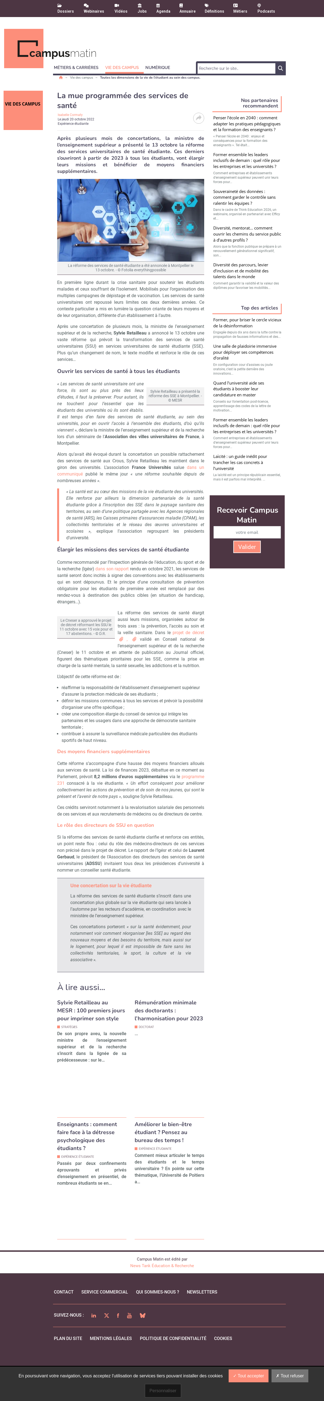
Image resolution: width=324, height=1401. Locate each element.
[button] (78, 67)
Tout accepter (248, 1376)
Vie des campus (82, 77)
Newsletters (202, 1325)
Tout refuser (290, 1376)
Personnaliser (162, 1390)
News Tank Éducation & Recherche (162, 1298)
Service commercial (104, 1325)
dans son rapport (112, 588)
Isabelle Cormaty (70, 115)
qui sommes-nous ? (157, 1325)
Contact (64, 1325)
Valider (247, 547)
